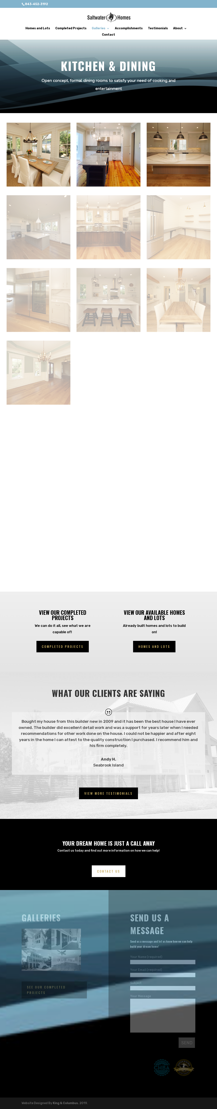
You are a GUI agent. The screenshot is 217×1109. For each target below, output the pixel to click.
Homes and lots (154, 646)
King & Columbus (65, 1103)
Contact (108, 34)
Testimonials (158, 28)
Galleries (98, 28)
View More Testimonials (108, 793)
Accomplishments (129, 28)
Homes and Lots (37, 28)
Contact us (108, 871)
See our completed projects (46, 990)
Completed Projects (70, 28)
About (178, 28)
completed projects (62, 646)
